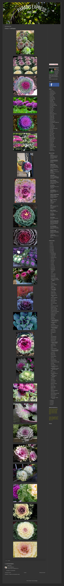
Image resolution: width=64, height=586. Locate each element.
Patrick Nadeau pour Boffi (55, 393)
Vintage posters (53, 292)
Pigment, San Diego (54, 308)
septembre (53, 257)
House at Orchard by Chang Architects (54, 328)
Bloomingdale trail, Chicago (54, 322)
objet (50, 129)
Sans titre (52, 357)
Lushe (52, 272)
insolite (51, 117)
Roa (51, 333)
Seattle (51, 145)
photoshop (51, 138)
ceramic (51, 102)
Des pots (52, 389)
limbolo (52, 347)
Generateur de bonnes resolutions (54, 366)
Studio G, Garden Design (54, 194)
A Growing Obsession (54, 160)
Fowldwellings (53, 324)
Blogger (36, 580)
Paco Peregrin (53, 364)
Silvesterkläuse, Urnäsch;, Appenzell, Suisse (55, 369)
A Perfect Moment (53, 214)
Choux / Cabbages (54, 284)
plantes (9, 560)
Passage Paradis (53, 230)
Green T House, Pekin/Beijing (53, 289)
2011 (51, 250)
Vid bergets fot (53, 332)
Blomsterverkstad (53, 394)
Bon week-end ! (53, 359)
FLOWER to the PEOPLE (55, 311)
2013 (51, 247)
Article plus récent (8, 572)
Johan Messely (53, 380)
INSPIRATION (53, 276)
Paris (51, 132)
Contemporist (53, 283)
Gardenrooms (53, 329)
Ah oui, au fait (53, 275)
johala (8, 565)
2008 (51, 401)
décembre (52, 253)
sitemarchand (52, 146)
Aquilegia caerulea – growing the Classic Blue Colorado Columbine (54, 196)
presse (51, 140)
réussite (51, 141)
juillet (52, 260)
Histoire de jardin (52, 113)
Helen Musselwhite (54, 310)
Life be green (53, 301)
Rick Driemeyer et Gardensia (54, 376)
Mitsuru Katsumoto (54, 300)
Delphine (57, 69)
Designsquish (53, 269)
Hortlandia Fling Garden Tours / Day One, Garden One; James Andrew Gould (54, 166)
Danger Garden (53, 164)
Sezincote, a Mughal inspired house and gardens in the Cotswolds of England (54, 177)
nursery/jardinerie (53, 128)
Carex (51, 205)
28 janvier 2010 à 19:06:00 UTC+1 (12, 568)
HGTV (52, 304)
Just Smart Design (54, 303)
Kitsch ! (52, 370)
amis (50, 90)
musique (51, 127)
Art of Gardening (53, 226)
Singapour (52, 286)
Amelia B (52, 271)
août (52, 258)
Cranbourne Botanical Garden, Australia (54, 342)
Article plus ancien (42, 572)
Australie (51, 96)
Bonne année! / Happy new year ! (54, 398)
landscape (51, 121)
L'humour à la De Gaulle (54, 211)
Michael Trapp (53, 287)
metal (51, 124)
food (50, 111)
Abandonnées (53, 315)
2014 (51, 246)
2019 (51, 242)
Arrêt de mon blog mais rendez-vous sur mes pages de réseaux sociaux (54, 182)
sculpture (51, 144)
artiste (51, 94)
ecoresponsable (52, 105)
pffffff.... (51, 135)
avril (52, 264)
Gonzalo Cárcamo (54, 348)
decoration (51, 104)
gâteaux (51, 112)
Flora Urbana (52, 217)
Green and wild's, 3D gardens (54, 374)
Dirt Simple (52, 213)
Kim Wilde (52, 363)
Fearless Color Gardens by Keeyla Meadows (54, 350)
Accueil (25, 572)
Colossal (51, 154)
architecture (52, 93)
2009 (51, 400)
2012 (51, 249)
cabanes (51, 101)
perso (51, 134)
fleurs (51, 110)
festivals (51, 107)
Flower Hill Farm (53, 339)
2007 (51, 403)
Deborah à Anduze (54, 383)
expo (50, 106)
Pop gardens (53, 352)
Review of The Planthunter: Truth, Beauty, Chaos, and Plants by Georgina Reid (54, 222)
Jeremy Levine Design (54, 278)
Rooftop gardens (53, 356)
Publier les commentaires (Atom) (14, 574)
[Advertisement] (54, 44)
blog (50, 100)
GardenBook (52, 185)
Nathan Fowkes (53, 345)
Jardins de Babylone (54, 297)
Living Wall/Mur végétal (53, 122)
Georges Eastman (54, 360)
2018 (51, 243)
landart (51, 119)
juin (51, 261)
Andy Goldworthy (53, 336)
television (51, 150)
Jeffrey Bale (52, 175)
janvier (52, 268)
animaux (51, 91)
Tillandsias (52, 317)
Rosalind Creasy (53, 307)
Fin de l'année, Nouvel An (54, 218)
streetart (51, 149)
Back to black (53, 353)
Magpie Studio (53, 387)
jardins (51, 118)
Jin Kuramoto (53, 382)
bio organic (51, 99)
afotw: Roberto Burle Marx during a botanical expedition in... (54, 207)
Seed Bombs (53, 318)
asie (50, 95)
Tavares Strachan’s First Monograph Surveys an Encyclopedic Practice (54, 156)
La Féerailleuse (53, 190)
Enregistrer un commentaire (10, 570)
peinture (51, 133)
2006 (51, 404)
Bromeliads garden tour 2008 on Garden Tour (54, 320)
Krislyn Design (53, 386)
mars (52, 265)
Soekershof (52, 379)
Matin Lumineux (53, 210)
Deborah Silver (53, 340)
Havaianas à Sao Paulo (54, 325)
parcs (51, 130)
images (51, 116)
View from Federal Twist (54, 220)
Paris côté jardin (53, 180)
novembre (52, 254)
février (52, 267)
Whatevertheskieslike (54, 390)
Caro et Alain (53, 291)
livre (50, 123)
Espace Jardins (53, 330)
